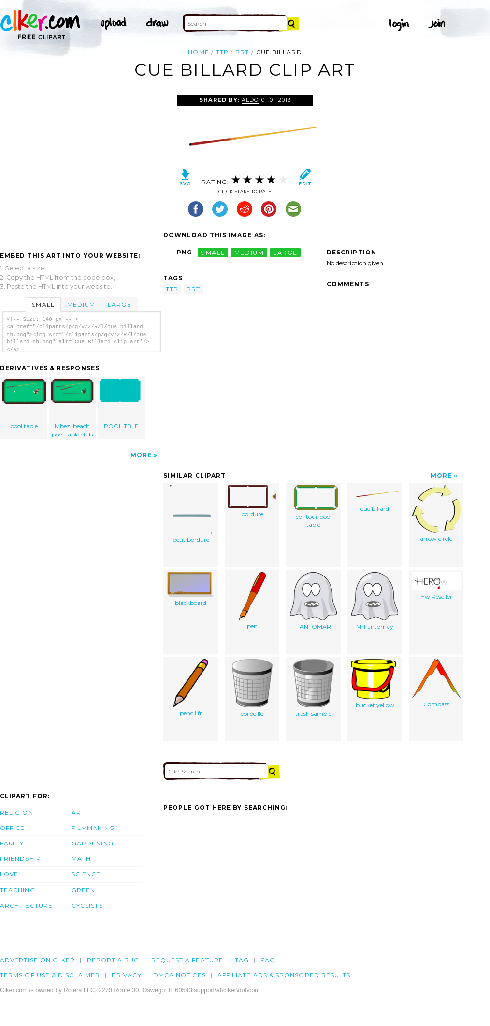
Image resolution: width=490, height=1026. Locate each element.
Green (83, 890)
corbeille (252, 688)
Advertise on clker (37, 960)
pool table (24, 404)
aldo (250, 100)
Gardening (93, 843)
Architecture (26, 905)
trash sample (313, 688)
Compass (436, 683)
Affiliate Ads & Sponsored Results (284, 975)
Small (43, 304)
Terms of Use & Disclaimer (50, 975)
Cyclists (87, 905)
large (285, 252)
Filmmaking (93, 827)
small (213, 252)
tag (242, 960)
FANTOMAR (313, 601)
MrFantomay (374, 601)
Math (81, 858)
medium (249, 252)
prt (242, 52)
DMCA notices (179, 975)
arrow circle (436, 513)
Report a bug (113, 960)
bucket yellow (375, 684)
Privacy (127, 975)
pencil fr (190, 688)
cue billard (375, 498)
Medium (81, 304)
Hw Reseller (436, 586)
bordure (252, 501)
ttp (222, 52)
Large (119, 304)
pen (252, 601)
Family (12, 843)
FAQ (267, 960)
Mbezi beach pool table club (73, 408)
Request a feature (187, 960)
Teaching (17, 890)
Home (198, 52)
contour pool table (313, 506)
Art (78, 812)
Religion (16, 812)
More (141, 455)
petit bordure (191, 514)
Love (9, 874)
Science (86, 874)
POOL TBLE (121, 404)
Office (12, 827)
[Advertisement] (81, 167)
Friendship (20, 858)
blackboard (191, 589)
